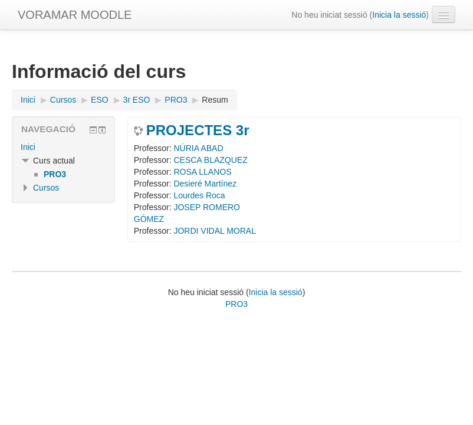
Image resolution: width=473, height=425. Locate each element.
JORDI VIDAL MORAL (214, 231)
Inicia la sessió (399, 14)
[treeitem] (63, 147)
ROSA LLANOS (202, 171)
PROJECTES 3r (197, 130)
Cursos (46, 187)
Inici (28, 147)
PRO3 (236, 304)
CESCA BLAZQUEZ (210, 160)
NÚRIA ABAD (198, 148)
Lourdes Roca (199, 195)
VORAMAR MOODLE (75, 14)
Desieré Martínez (204, 183)
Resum (215, 99)
